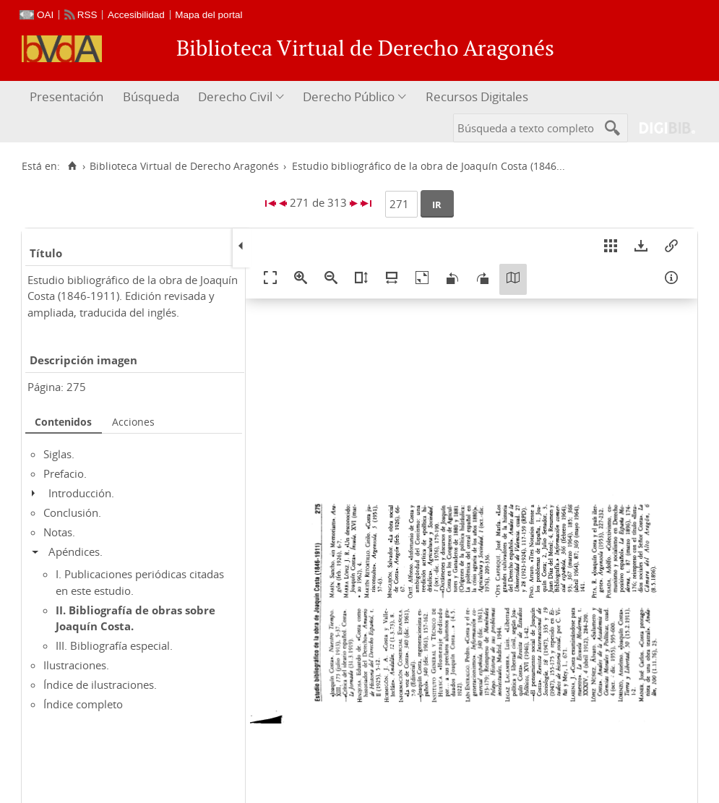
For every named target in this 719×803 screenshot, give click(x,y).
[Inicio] (72, 166)
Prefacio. (65, 473)
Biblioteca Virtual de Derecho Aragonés (184, 166)
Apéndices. (75, 551)
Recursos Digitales (477, 96)
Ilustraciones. (76, 665)
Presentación (66, 96)
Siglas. (58, 454)
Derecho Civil (235, 96)
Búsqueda (151, 96)
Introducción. (81, 493)
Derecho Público (349, 96)
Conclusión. (72, 512)
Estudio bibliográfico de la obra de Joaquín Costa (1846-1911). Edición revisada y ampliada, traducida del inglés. (132, 295)
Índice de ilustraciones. (100, 684)
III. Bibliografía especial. (114, 645)
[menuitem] (68, 97)
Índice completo (83, 704)
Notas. (59, 532)
